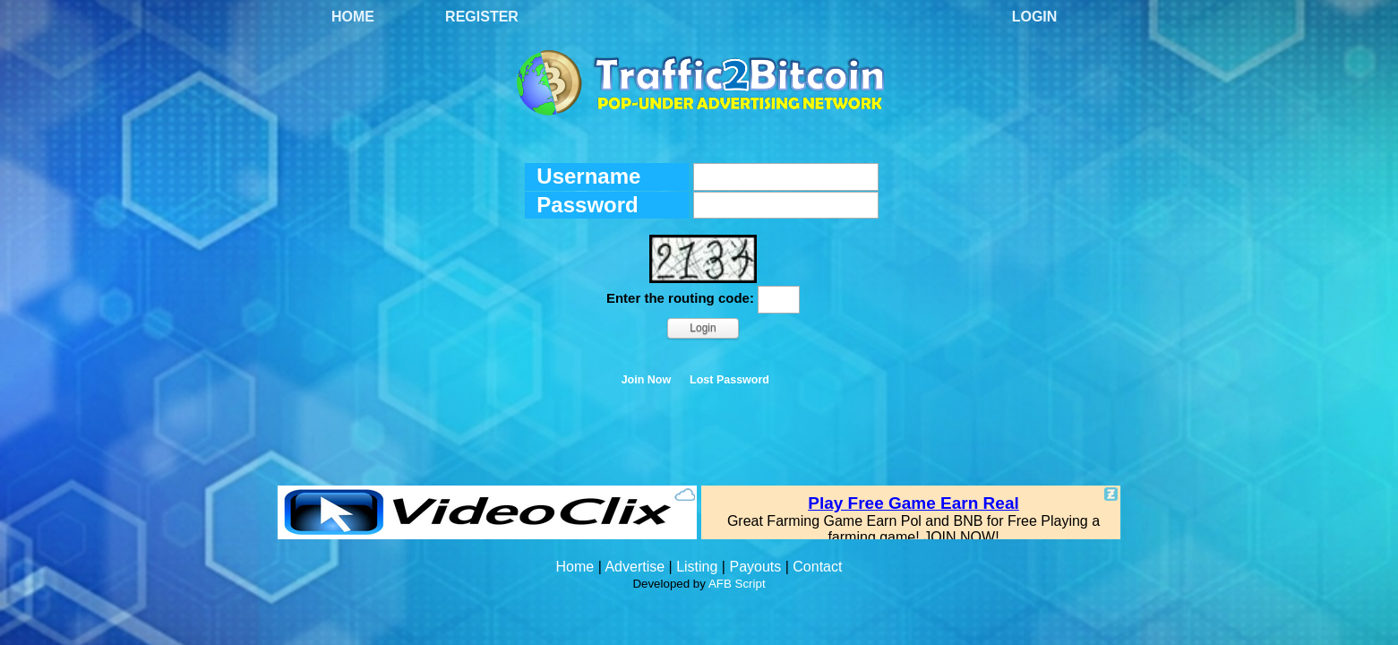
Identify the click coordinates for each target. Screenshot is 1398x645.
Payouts (755, 566)
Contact (817, 566)
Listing (696, 566)
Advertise (635, 566)
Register (482, 16)
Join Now (647, 380)
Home (352, 16)
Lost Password (729, 380)
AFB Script (737, 583)
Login (1035, 16)
